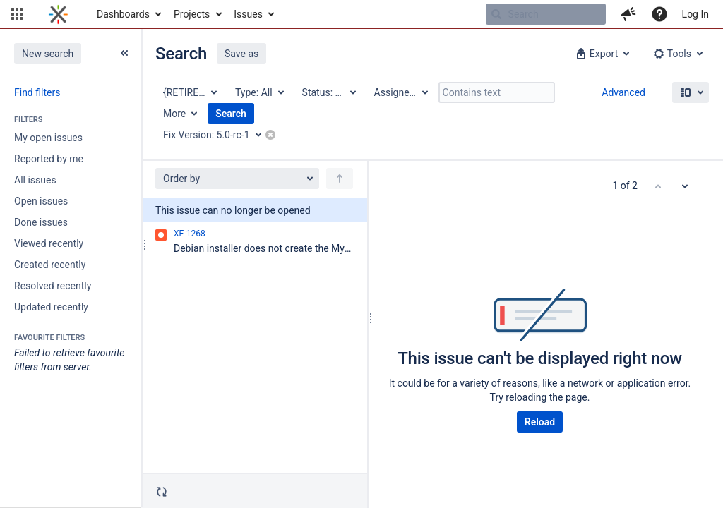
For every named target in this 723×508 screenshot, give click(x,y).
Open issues (41, 201)
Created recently (49, 264)
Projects (192, 14)
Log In (695, 14)
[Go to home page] (58, 14)
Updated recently (51, 307)
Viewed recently (48, 243)
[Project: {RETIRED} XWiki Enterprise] (189, 92)
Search (230, 113)
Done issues (41, 222)
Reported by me (48, 158)
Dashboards (123, 14)
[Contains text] (496, 92)
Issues (248, 14)
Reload (540, 422)
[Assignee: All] (400, 92)
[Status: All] (328, 92)
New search (47, 53)
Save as (241, 53)
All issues (35, 180)
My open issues (48, 137)
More (174, 113)
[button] (17, 14)
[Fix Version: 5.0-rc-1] (217, 134)
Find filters (37, 92)
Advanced (623, 92)
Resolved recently (52, 285)
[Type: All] (258, 92)
